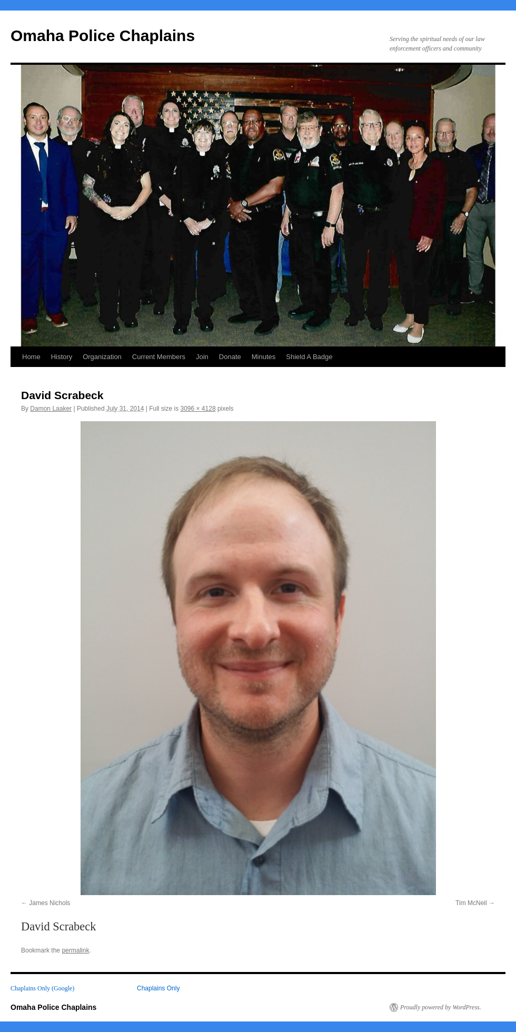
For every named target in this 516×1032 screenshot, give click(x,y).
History (61, 357)
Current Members (158, 357)
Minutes (264, 357)
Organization (102, 357)
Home (31, 357)
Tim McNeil (471, 903)
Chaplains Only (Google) (42, 988)
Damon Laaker (51, 408)
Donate (230, 357)
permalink (75, 950)
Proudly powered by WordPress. (440, 1007)
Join (202, 357)
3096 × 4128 (198, 408)
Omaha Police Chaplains (103, 35)
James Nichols (49, 903)
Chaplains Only (158, 988)
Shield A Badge (309, 357)
